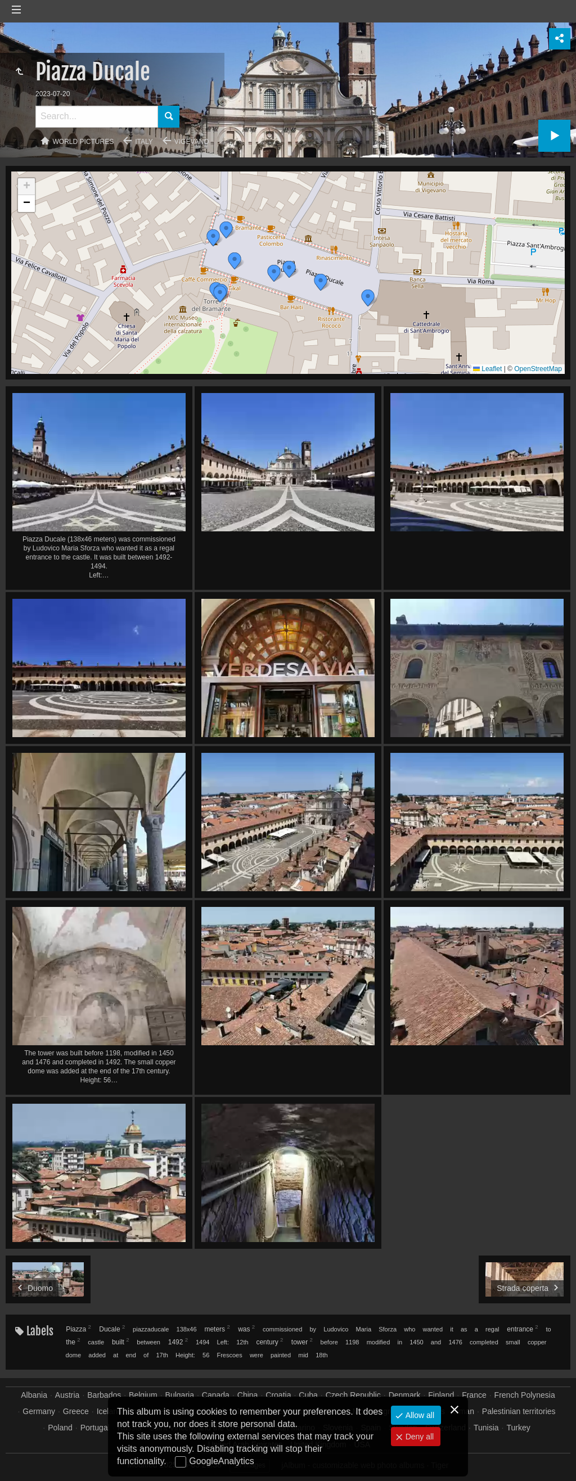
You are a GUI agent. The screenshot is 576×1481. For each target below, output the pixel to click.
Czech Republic (353, 1394)
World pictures (83, 142)
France (474, 1394)
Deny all (418, 1436)
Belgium (143, 1394)
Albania (34, 1394)
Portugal (95, 1427)
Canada (216, 1394)
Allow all (418, 1415)
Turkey (518, 1427)
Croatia (278, 1394)
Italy (144, 142)
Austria (67, 1394)
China (247, 1394)
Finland (441, 1394)
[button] (368, 298)
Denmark (405, 1394)
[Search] (96, 117)
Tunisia (486, 1427)
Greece (76, 1411)
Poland (60, 1427)
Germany (38, 1411)
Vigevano (191, 142)
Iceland (109, 1411)
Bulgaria (179, 1394)
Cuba (308, 1394)
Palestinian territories (519, 1411)
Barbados (104, 1394)
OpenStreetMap (538, 369)
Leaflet (487, 369)
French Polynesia (524, 1394)
